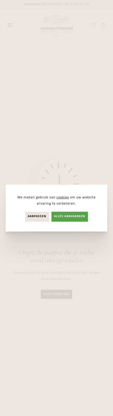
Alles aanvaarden (69, 216)
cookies (62, 197)
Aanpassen (37, 216)
